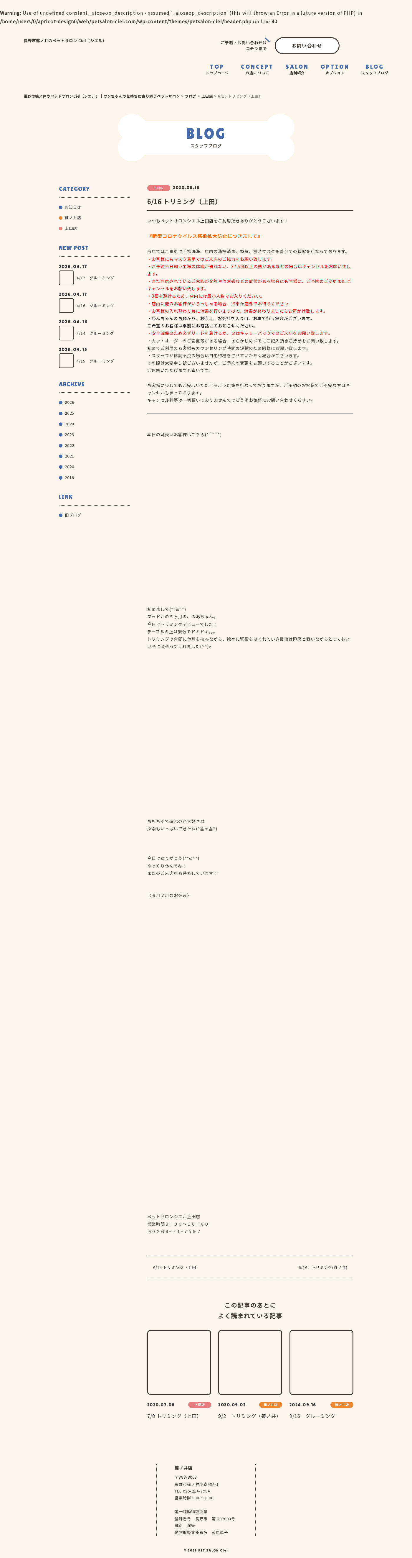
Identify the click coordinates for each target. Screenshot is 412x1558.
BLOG (374, 69)
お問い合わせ (307, 45)
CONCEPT (257, 69)
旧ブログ (73, 515)
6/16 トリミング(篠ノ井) (323, 1267)
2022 (69, 445)
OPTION (335, 69)
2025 (69, 413)
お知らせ (73, 207)
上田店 (71, 228)
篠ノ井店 (73, 217)
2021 (69, 456)
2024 (69, 424)
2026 (69, 402)
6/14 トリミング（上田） (176, 1267)
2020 (69, 466)
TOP (217, 69)
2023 (69, 434)
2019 (69, 477)
